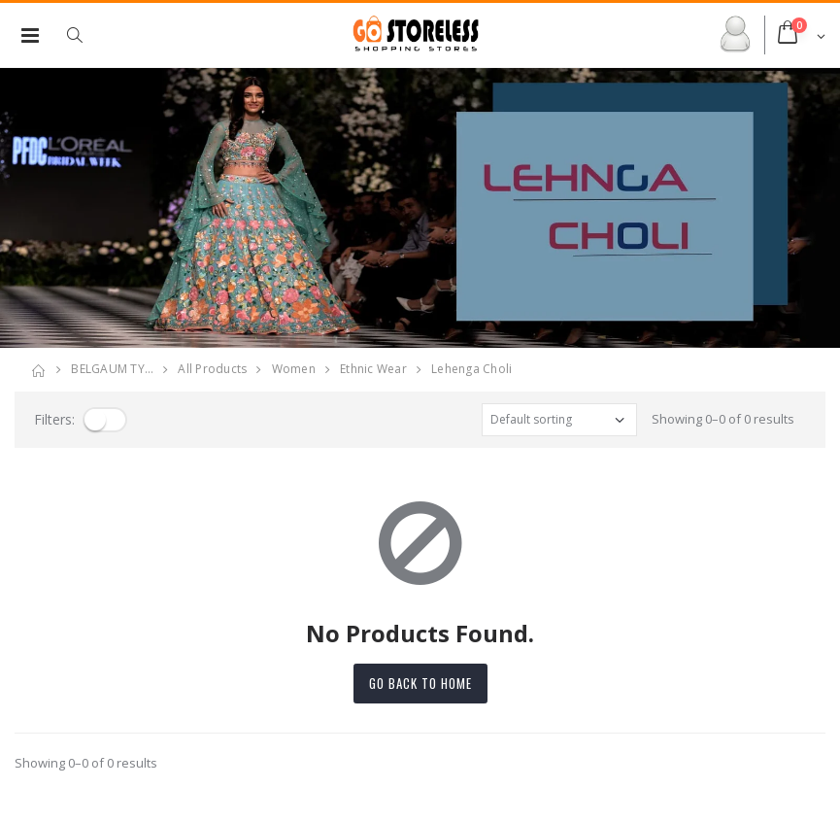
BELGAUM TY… (112, 368)
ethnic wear (373, 368)
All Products (212, 368)
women (294, 368)
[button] (84, 35)
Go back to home (420, 683)
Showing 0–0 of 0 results (723, 419)
